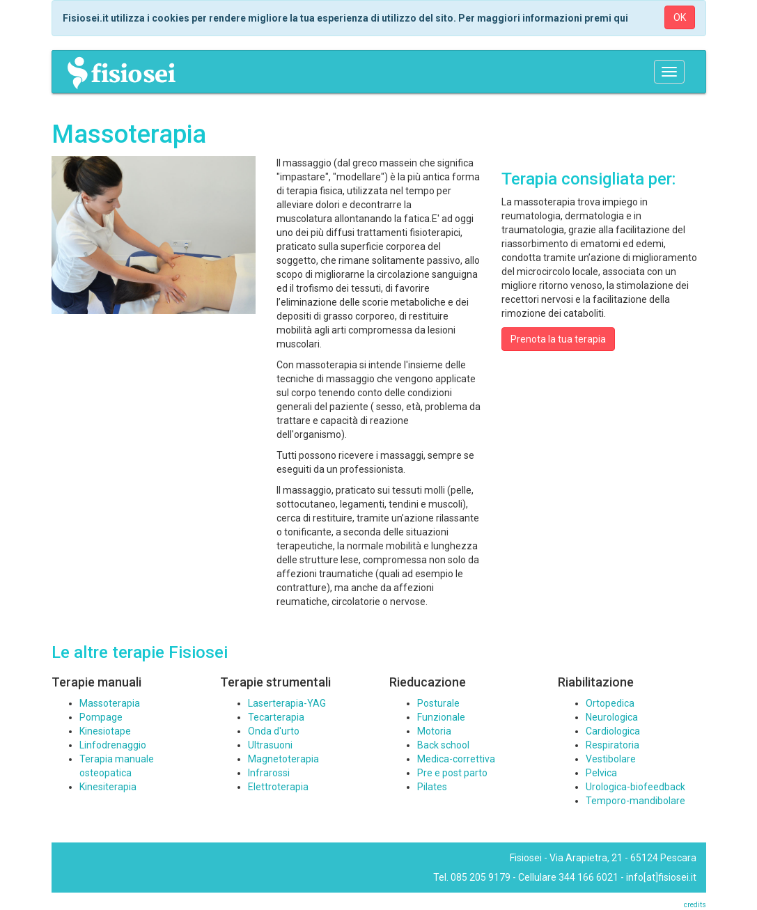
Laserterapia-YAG (287, 703)
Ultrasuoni (270, 745)
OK (679, 17)
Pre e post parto (452, 772)
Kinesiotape (105, 731)
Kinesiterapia (107, 786)
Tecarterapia (276, 717)
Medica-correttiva (456, 758)
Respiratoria (612, 745)
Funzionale (441, 717)
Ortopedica (610, 703)
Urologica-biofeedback (635, 786)
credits (695, 904)
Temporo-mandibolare (635, 800)
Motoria (434, 731)
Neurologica (612, 717)
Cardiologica (613, 731)
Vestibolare (611, 758)
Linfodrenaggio (112, 745)
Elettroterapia (278, 786)
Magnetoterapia (283, 758)
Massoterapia (109, 703)
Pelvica (601, 772)
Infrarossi (269, 772)
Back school (443, 745)
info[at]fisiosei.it (661, 877)
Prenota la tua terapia (558, 339)
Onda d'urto (273, 731)
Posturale (438, 703)
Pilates (432, 786)
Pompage (101, 717)
